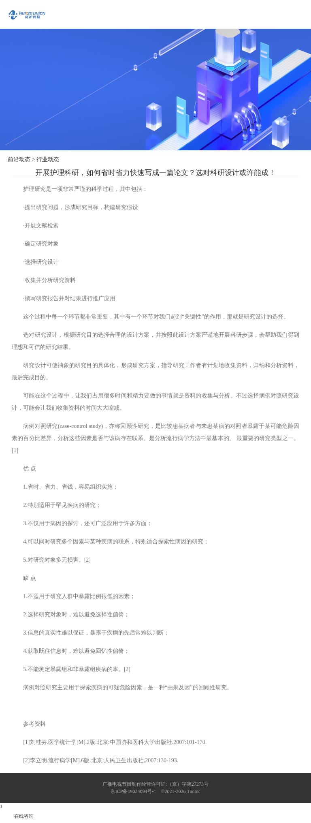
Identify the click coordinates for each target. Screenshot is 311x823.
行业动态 (47, 159)
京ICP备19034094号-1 (133, 791)
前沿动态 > (21, 159)
